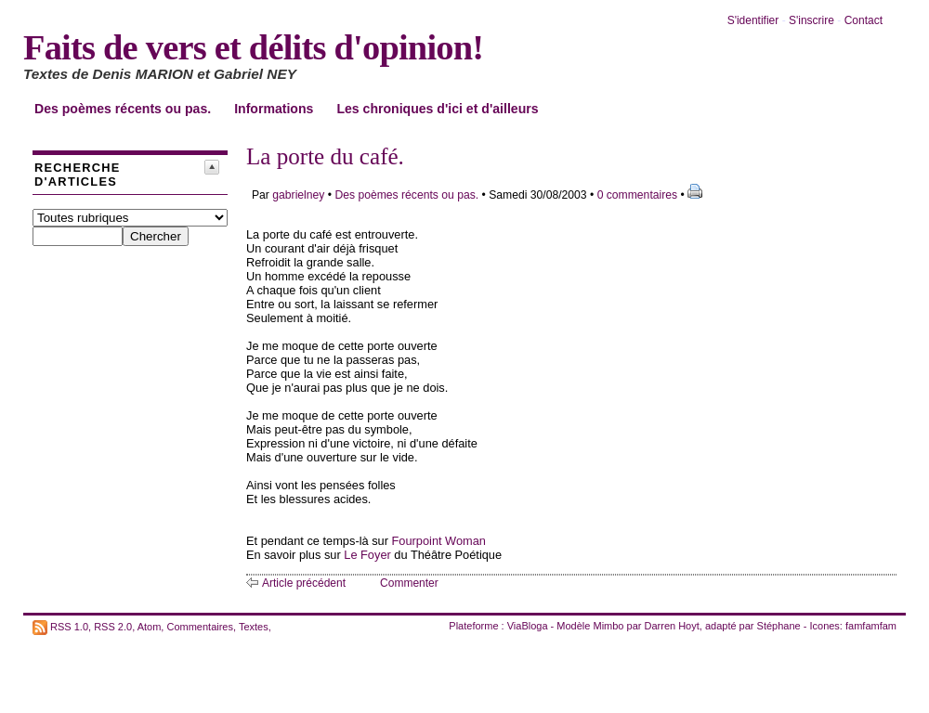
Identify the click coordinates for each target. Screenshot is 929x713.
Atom (149, 625)
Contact (863, 20)
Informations (273, 108)
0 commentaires (639, 194)
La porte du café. (325, 156)
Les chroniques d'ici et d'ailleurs (437, 108)
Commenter (409, 583)
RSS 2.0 (113, 625)
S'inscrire (811, 20)
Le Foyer (367, 555)
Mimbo (608, 625)
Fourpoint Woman (439, 541)
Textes (253, 625)
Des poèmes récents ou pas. (122, 108)
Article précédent (304, 583)
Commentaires (199, 625)
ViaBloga (527, 625)
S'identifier (753, 20)
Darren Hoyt (672, 625)
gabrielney (298, 194)
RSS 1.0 (69, 625)
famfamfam (870, 625)
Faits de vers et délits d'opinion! (253, 47)
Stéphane (779, 625)
